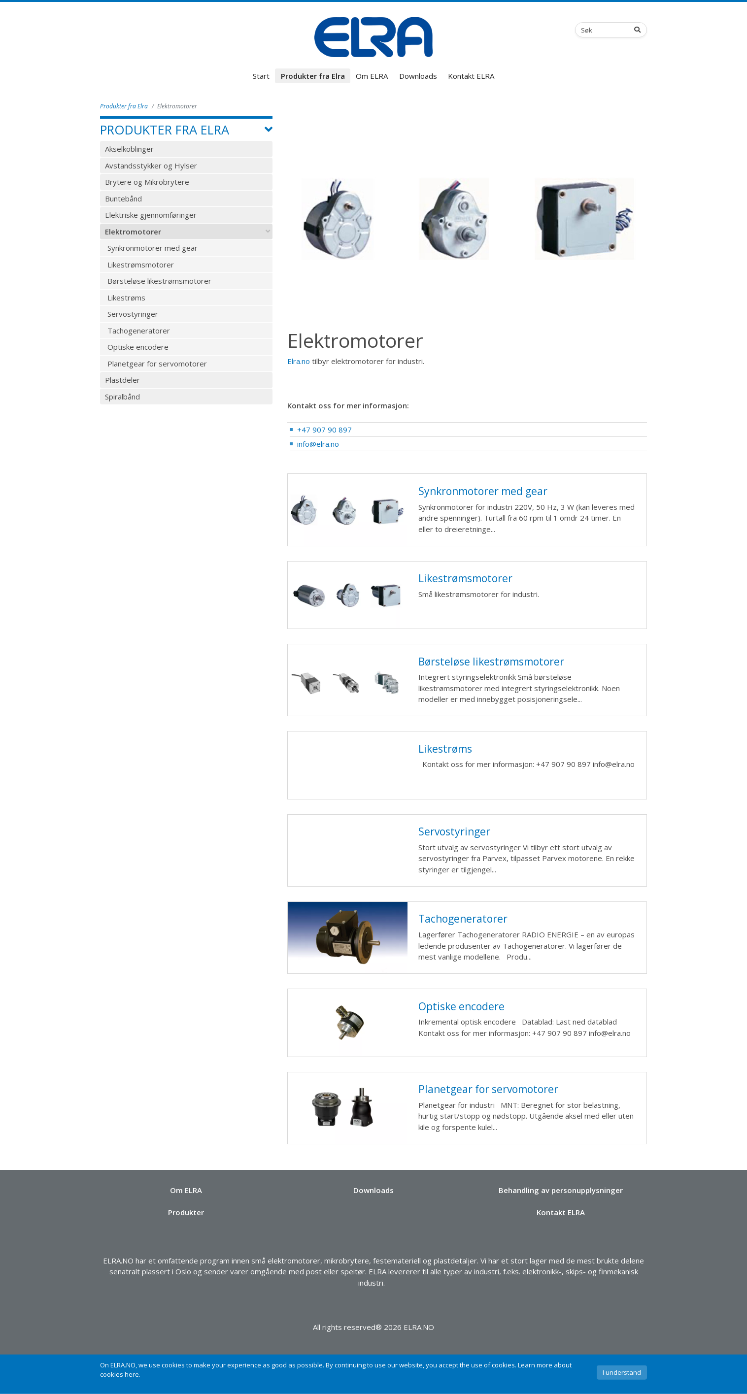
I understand (622, 1372)
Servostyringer (132, 314)
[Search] (640, 30)
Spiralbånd (122, 396)
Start (261, 76)
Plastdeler (122, 380)
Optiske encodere (138, 347)
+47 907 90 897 (324, 429)
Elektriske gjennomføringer (151, 215)
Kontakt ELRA (471, 76)
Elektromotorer (133, 231)
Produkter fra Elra (313, 76)
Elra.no (298, 361)
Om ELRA (372, 76)
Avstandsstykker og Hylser (151, 165)
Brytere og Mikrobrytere (147, 182)
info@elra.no (318, 444)
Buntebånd (123, 198)
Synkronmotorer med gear (152, 248)
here (132, 1374)
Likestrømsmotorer (140, 264)
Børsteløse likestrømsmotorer (159, 281)
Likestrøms (126, 297)
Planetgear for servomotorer (157, 363)
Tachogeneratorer (138, 330)
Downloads (418, 76)
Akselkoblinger (129, 149)
